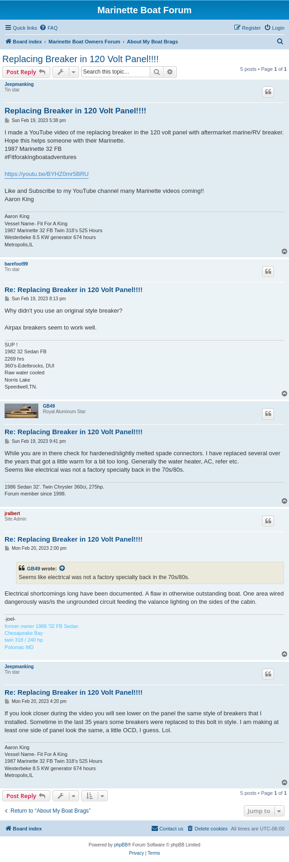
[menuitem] (48, 27)
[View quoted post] (62, 568)
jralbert (12, 513)
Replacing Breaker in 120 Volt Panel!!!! (80, 59)
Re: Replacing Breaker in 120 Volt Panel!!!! (73, 289)
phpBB (121, 844)
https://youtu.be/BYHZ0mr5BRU (47, 173)
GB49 (49, 406)
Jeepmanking (19, 84)
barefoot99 (16, 263)
